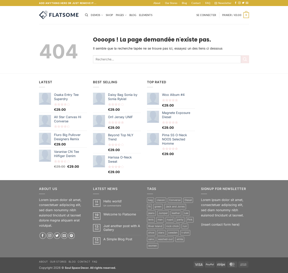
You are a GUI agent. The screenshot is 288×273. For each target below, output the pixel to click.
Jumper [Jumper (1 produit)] (163, 213)
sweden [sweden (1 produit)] (173, 232)
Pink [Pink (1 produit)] (189, 219)
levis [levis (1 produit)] (151, 219)
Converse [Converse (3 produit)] (175, 200)
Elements (145, 15)
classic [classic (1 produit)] (161, 200)
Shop (109, 15)
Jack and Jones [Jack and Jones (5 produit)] (175, 206)
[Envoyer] (245, 59)
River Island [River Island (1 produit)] (155, 226)
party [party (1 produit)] (180, 219)
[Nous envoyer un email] (247, 3)
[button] (223, 3)
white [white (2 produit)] (180, 239)
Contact (196, 3)
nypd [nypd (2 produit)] (170, 219)
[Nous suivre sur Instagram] (239, 3)
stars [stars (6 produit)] (161, 232)
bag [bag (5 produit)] (150, 200)
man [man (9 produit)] (160, 219)
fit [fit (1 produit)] (149, 206)
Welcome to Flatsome (119, 214)
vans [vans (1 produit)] (151, 239)
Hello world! (112, 201)
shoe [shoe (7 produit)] (151, 232)
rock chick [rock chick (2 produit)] (172, 226)
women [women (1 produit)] (152, 245)
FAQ (207, 3)
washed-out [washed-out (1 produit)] (165, 239)
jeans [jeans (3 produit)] (151, 213)
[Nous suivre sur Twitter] (243, 3)
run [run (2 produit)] (185, 226)
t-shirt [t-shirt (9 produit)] (185, 232)
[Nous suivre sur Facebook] (235, 3)
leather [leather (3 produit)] (176, 213)
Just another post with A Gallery (121, 228)
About (156, 3)
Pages (121, 15)
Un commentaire (115, 205)
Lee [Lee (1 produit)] (186, 213)
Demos (97, 15)
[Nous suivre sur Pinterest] (71, 235)
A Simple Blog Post (117, 239)
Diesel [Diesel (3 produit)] (188, 200)
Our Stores (171, 3)
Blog (184, 3)
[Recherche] (86, 15)
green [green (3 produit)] (158, 206)
